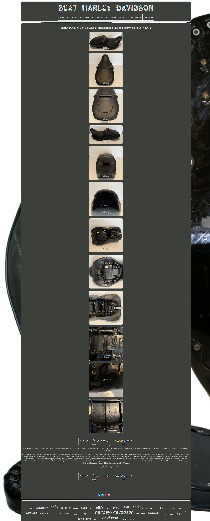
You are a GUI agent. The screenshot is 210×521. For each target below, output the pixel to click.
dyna (116, 507)
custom (164, 514)
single (171, 514)
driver (168, 508)
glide (99, 507)
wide (180, 508)
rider (160, 508)
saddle (153, 513)
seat (126, 506)
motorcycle (77, 514)
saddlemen (42, 507)
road (31, 508)
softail (181, 512)
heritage (150, 508)
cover (97, 519)
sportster (84, 518)
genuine (66, 507)
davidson (110, 518)
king (91, 508)
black (84, 507)
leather (124, 519)
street (108, 508)
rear (173, 508)
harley (138, 506)
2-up (84, 514)
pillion (75, 508)
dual (132, 519)
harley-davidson (114, 512)
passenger (64, 513)
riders (53, 514)
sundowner (140, 514)
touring (31, 513)
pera (90, 514)
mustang (44, 513)
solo (54, 507)
